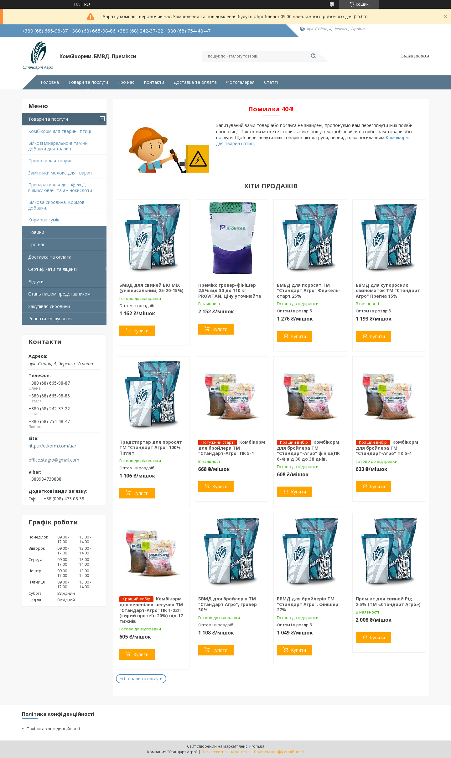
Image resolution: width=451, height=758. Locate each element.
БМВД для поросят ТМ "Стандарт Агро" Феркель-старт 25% (308, 290)
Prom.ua (256, 746)
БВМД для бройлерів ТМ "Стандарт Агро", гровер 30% (227, 604)
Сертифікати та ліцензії (53, 269)
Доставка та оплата (195, 82)
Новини (36, 232)
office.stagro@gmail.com (54, 460)
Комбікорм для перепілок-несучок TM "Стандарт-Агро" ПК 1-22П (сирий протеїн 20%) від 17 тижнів (151, 610)
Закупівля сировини (49, 306)
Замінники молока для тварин (60, 173)
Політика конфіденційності (53, 728)
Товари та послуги (88, 82)
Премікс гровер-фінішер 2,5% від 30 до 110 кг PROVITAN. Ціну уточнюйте (229, 290)
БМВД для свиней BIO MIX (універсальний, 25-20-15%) (151, 288)
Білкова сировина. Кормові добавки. (57, 205)
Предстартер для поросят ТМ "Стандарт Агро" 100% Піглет (150, 447)
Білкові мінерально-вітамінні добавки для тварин (58, 146)
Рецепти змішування (50, 318)
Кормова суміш (44, 220)
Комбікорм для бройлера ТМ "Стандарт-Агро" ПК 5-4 (387, 448)
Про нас (125, 82)
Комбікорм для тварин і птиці (59, 131)
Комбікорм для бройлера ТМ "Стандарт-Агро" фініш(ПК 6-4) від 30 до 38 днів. (308, 450)
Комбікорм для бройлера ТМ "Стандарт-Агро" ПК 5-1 (231, 448)
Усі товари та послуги (141, 678)
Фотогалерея (240, 82)
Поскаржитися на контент (226, 752)
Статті (271, 82)
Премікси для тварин (50, 161)
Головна (50, 82)
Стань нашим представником (59, 294)
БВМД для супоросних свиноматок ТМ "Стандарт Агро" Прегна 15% (388, 290)
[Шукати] (313, 56)
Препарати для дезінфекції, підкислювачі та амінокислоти (60, 187)
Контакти (154, 82)
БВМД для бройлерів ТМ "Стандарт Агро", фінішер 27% (307, 604)
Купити (140, 331)
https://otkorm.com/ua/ (52, 446)
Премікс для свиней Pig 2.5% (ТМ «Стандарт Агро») (388, 601)
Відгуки (36, 282)
